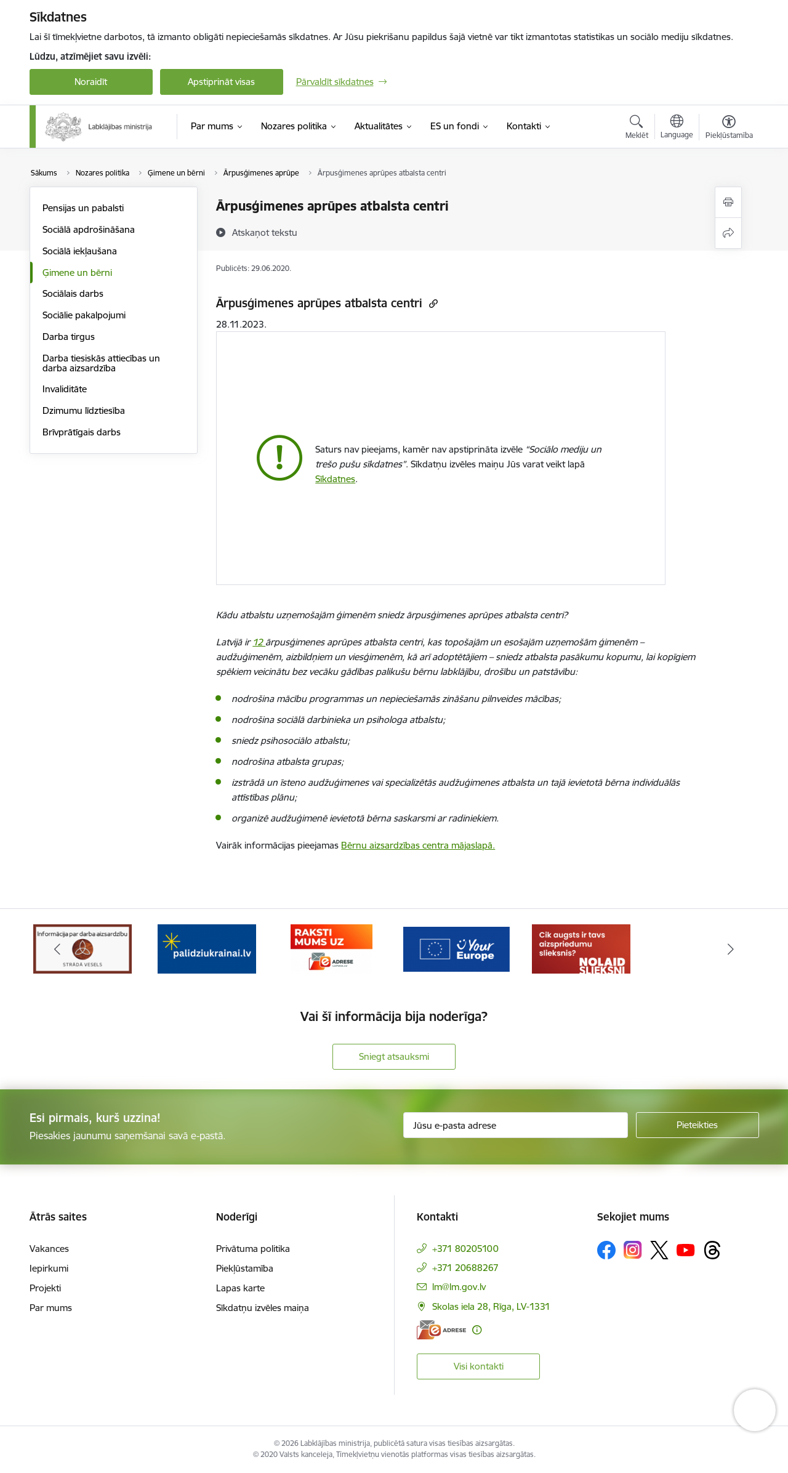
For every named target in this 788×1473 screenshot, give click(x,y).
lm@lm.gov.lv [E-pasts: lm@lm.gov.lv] (459, 1287)
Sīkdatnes (335, 479)
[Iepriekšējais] (57, 949)
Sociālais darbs (72, 293)
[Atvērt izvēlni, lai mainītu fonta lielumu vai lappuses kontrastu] (729, 128)
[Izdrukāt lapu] (728, 202)
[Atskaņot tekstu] (264, 232)
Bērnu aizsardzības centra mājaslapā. (418, 845)
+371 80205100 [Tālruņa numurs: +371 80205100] (465, 1248)
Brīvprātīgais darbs (81, 432)
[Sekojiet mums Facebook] (606, 1250)
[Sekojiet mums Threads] (712, 1250)
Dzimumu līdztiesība (83, 410)
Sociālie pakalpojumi (84, 315)
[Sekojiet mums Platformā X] (659, 1250)
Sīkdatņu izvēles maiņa (262, 1308)
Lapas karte (240, 1288)
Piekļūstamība (244, 1268)
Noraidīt (90, 81)
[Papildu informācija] (476, 1329)
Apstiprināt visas (221, 81)
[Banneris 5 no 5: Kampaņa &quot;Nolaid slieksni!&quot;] (581, 948)
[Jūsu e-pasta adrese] (515, 1125)
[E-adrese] (441, 1330)
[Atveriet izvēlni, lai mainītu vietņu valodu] (676, 128)
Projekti (45, 1288)
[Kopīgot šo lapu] (728, 233)
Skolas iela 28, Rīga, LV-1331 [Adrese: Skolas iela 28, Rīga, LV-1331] (491, 1306)
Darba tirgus (68, 336)
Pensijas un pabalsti (83, 208)
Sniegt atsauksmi (394, 1056)
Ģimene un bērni (77, 272)
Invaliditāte (64, 389)
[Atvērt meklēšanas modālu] (636, 128)
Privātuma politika (253, 1248)
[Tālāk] (730, 949)
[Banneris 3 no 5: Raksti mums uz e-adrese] (331, 948)
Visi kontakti (479, 1366)
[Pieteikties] (697, 1125)
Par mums (51, 1308)
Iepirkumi (49, 1268)
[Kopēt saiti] (432, 303)
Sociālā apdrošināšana (88, 229)
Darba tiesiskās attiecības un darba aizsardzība (101, 363)
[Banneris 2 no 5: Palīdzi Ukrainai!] (207, 948)
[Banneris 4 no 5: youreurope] (456, 948)
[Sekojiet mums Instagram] (633, 1250)
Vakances (49, 1248)
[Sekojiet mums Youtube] (686, 1249)
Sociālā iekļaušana (79, 251)
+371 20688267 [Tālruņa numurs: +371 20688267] (465, 1267)
